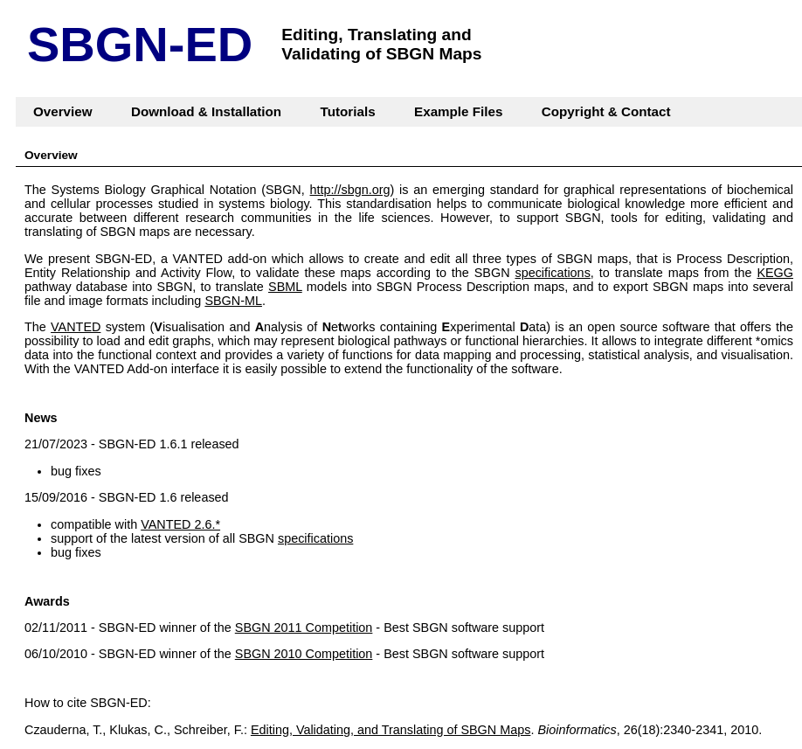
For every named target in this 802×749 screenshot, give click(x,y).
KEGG (775, 273)
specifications (552, 273)
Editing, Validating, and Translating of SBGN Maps (391, 730)
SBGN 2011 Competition (304, 628)
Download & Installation (206, 111)
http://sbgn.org (350, 190)
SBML (285, 287)
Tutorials (348, 111)
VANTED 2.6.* (180, 524)
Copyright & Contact (606, 111)
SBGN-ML (233, 301)
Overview (63, 111)
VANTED (75, 327)
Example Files (458, 111)
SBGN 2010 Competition (304, 654)
